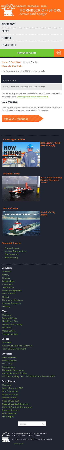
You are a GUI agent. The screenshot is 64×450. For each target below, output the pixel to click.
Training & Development (14, 349)
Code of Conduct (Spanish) (15, 404)
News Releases (9, 357)
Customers (7, 284)
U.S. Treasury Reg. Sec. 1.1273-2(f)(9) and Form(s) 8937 (28, 376)
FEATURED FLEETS (26, 53)
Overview (6, 271)
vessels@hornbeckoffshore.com (32, 96)
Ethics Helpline (9, 413)
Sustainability (8, 281)
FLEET (5, 31)
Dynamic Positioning (12, 324)
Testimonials (8, 287)
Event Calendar (9, 360)
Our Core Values (10, 391)
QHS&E (5, 297)
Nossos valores (9, 397)
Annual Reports (12, 248)
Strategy (6, 278)
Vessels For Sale (9, 334)
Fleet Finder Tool (10, 321)
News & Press (8, 293)
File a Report (8, 416)
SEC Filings (7, 363)
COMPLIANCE (33, 6)
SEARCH (44, 6)
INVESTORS (9, 45)
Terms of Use (19, 444)
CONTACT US (6, 6)
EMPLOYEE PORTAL (8, 8)
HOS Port (6, 327)
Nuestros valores (10, 394)
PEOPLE (7, 38)
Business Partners (10, 410)
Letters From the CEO (12, 388)
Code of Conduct (10, 401)
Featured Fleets (9, 318)
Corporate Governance (13, 370)
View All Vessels (16, 118)
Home (5, 62)
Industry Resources (11, 303)
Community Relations (12, 300)
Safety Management (11, 290)
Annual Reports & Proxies (14, 373)
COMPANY (8, 24)
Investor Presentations (15, 251)
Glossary (6, 306)
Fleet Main (16, 62)
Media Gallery (8, 331)
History (5, 274)
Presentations (8, 367)
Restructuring (11, 257)
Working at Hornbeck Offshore (17, 345)
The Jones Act (12, 254)
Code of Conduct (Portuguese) (17, 407)
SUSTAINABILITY (19, 6)
